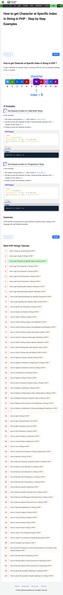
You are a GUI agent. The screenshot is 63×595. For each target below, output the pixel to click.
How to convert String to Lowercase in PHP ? (25, 436)
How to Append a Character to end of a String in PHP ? (28, 367)
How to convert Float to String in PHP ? (23, 527)
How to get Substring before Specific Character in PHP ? (27, 291)
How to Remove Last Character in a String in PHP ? (26, 472)
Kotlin (47, 5)
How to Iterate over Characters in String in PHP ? (26, 307)
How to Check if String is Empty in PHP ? (23, 317)
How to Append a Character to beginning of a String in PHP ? (30, 362)
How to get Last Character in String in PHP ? (23, 271)
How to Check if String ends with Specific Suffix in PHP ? (28, 352)
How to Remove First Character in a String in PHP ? (26, 466)
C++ (11, 5)
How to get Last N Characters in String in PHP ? (24, 281)
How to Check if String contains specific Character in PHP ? (29, 342)
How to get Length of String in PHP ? (21, 256)
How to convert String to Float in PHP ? (23, 522)
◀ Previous (8, 54)
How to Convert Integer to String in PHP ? (23, 512)
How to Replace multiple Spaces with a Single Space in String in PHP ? (33, 393)
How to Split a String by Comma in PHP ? (23, 426)
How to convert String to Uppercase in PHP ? (24, 441)
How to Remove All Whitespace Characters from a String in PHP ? (31, 497)
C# (15, 5)
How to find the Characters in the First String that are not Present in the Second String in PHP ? (33, 549)
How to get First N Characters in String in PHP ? (24, 276)
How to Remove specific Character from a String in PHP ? (29, 492)
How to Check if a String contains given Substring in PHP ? (29, 337)
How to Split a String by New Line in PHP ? (24, 421)
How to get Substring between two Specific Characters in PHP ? (31, 296)
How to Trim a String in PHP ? (20, 446)
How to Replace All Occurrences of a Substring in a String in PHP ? (32, 403)
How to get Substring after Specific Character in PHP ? (27, 286)
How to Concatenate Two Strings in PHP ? (24, 373)
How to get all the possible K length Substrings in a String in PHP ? (32, 576)
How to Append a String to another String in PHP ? (26, 357)
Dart (19, 5)
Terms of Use (34, 586)
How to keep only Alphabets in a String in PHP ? (25, 507)
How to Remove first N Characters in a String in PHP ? (27, 477)
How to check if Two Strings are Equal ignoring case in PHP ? (30, 538)
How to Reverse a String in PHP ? (21, 456)
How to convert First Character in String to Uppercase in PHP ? (30, 451)
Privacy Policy (25, 586)
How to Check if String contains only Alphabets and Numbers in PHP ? (33, 327)
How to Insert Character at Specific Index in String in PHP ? (29, 383)
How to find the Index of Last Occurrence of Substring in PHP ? (30, 560)
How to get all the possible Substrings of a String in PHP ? (29, 571)
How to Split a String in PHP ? (20, 416)
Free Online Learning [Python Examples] (14, 2)
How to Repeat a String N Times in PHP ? (23, 378)
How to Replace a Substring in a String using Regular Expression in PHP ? (33, 409)
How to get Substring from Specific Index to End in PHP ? (28, 302)
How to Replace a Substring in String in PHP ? (25, 388)
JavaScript (39, 5)
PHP (53, 5)
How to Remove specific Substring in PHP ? (24, 487)
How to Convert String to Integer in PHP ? (23, 517)
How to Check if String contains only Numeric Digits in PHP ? (30, 332)
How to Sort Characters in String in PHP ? (23, 431)
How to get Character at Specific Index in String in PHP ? (27, 261)
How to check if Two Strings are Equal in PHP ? (25, 532)
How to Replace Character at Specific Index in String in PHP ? (30, 398)
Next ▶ (56, 54)
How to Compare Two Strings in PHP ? (22, 543)
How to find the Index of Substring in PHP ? (24, 555)
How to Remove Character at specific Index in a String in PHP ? (30, 461)
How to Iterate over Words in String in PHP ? (24, 312)
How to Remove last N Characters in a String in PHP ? (27, 482)
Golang (25, 5)
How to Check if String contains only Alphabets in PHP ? (28, 322)
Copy (8, 147)
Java (31, 5)
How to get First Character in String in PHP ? (23, 266)
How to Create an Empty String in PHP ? (22, 251)
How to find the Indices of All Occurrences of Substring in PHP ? (31, 566)
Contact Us (44, 586)
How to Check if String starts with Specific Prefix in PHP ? (29, 347)
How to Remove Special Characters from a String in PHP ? (29, 502)
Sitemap (17, 586)
